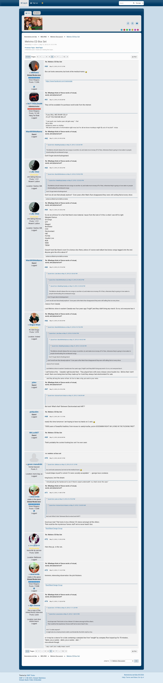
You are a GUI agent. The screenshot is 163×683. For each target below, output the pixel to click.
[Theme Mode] (42, 3)
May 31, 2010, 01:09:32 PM (57, 138)
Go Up (27, 651)
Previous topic (30, 47)
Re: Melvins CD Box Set (53, 62)
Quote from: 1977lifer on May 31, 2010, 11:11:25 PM (62, 607)
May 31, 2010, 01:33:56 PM (57, 210)
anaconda (34, 496)
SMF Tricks (31, 675)
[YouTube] (137, 23)
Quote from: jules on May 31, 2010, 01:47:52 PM (61, 499)
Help (123, 677)
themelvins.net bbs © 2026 (134, 675)
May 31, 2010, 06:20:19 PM (57, 458)
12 (64, 56)
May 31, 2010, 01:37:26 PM (57, 267)
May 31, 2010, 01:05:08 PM (57, 99)
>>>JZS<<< (35, 545)
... (43, 56)
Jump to (106, 661)
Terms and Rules (131, 677)
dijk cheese (35, 605)
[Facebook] (128, 23)
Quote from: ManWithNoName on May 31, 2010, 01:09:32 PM (65, 174)
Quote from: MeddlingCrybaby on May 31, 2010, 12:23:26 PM (65, 145)
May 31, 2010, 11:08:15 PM (57, 492)
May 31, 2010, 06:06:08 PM (57, 437)
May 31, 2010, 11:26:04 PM (57, 601)
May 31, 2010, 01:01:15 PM (57, 66)
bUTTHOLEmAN (35, 103)
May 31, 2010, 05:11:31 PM (57, 416)
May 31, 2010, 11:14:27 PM (57, 570)
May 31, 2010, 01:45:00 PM (57, 320)
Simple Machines (39, 678)
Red (124, 30)
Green (127, 30)
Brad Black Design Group (54, 528)
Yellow (132, 30)
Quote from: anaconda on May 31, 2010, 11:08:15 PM (64, 614)
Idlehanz (35, 72)
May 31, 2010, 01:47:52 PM (57, 389)
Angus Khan (34, 325)
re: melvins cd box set (53, 453)
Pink (138, 30)
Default (122, 30)
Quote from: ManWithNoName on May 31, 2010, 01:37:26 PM (65, 327)
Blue (130, 30)
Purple (135, 30)
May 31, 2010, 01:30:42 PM (57, 168)
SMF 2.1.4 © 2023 (25, 678)
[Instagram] (132, 23)
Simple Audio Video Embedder (30, 680)
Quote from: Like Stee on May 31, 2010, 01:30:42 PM (62, 273)
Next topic (39, 47)
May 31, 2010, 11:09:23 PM (57, 539)
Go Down (28, 56)
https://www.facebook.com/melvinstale (59, 81)
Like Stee (35, 172)
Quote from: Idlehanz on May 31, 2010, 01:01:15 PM (62, 464)
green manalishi (34, 464)
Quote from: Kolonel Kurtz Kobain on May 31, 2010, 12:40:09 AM (66, 395)
